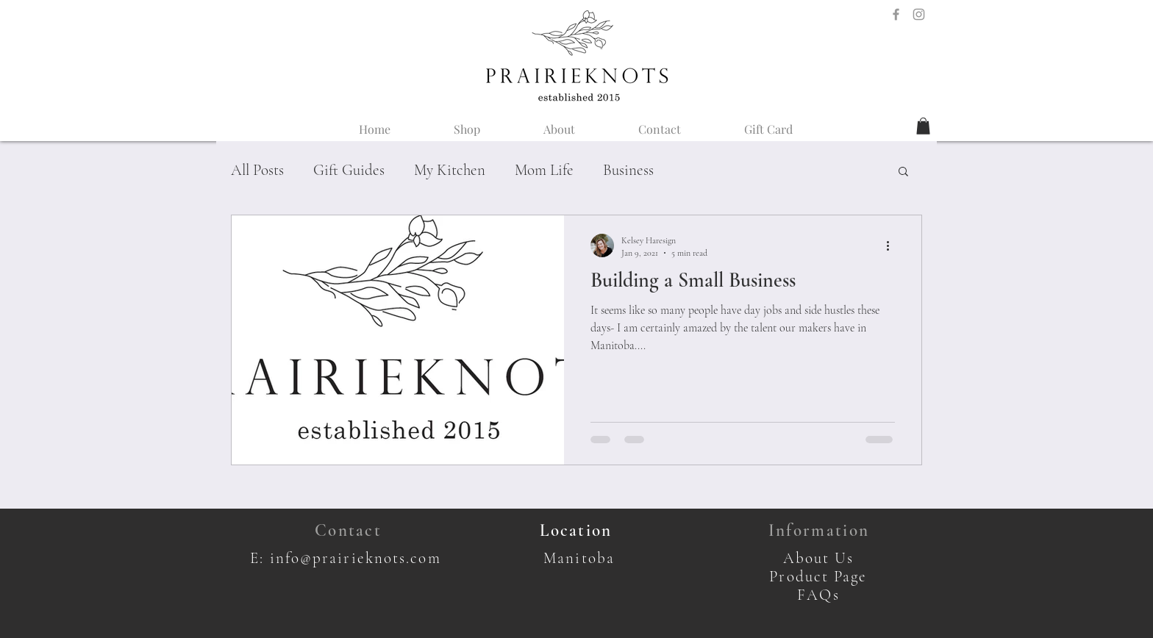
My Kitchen (449, 170)
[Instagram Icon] (919, 14)
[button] (923, 126)
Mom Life (544, 170)
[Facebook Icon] (896, 14)
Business (628, 170)
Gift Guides (349, 170)
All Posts (257, 170)
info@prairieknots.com (355, 558)
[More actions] (893, 245)
